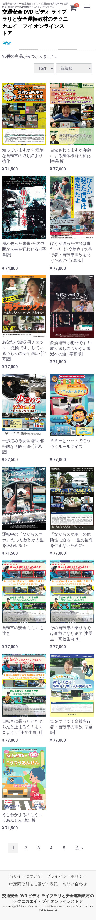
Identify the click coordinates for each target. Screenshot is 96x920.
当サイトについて (25, 876)
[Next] (79, 848)
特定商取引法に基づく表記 (33, 883)
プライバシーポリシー (66, 876)
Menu (87, 5)
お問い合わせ (75, 883)
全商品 (6, 43)
